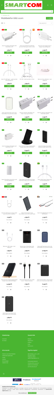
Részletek (9, 52)
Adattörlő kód (5, 362)
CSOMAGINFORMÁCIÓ (33, 361)
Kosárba (27, 52)
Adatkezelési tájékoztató (7, 355)
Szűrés (50, 18)
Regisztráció (30, 340)
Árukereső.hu (36, 380)
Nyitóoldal (4, 338)
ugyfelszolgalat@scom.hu (33, 358)
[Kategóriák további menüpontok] (2, 5)
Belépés (29, 338)
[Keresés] (27, 11)
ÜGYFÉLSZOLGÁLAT (32, 366)
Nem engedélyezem (22, 392)
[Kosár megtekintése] (51, 5)
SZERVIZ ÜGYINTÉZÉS (33, 364)
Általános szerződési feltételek (8, 353)
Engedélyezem (32, 392)
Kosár (29, 344)
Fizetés (3, 357)
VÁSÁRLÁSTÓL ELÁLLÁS (33, 363)
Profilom (29, 342)
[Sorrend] (45, 23)
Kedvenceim (30, 346)
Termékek (4, 340)
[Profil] (48, 5)
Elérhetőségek (5, 361)
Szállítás (4, 359)
